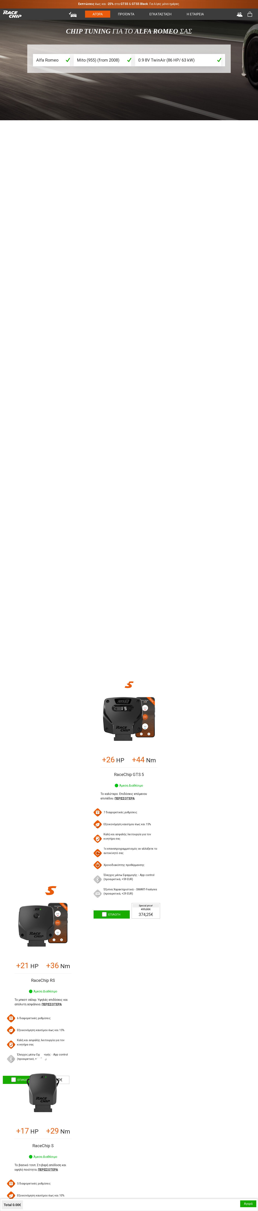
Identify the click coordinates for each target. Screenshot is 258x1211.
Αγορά (248, 1204)
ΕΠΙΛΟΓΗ (114, 914)
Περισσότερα (125, 798)
